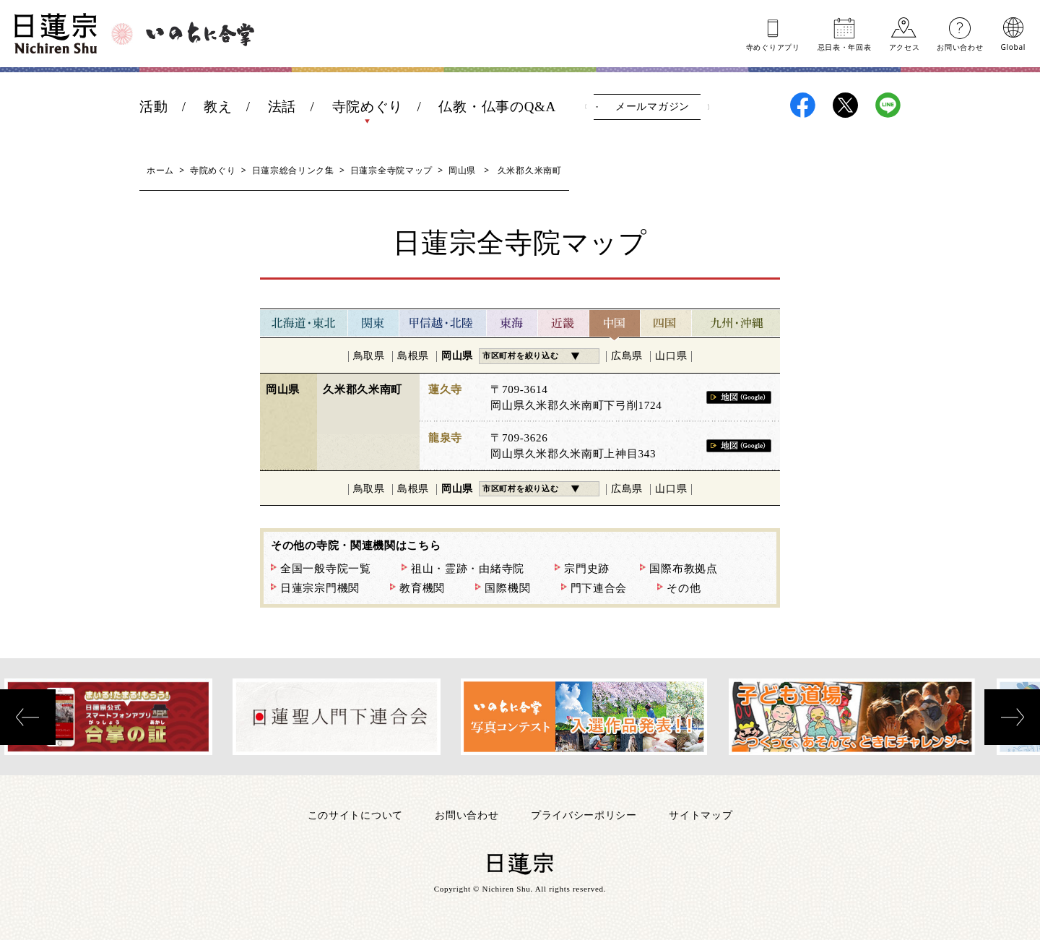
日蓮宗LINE (888, 105)
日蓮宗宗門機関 (320, 588)
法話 (282, 106)
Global (1013, 46)
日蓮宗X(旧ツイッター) (845, 105)
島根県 (413, 355)
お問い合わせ (960, 46)
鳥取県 (369, 355)
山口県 (671, 355)
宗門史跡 (587, 568)
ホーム (160, 170)
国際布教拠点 (683, 568)
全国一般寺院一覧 (325, 568)
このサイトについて (355, 815)
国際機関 (507, 588)
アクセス (904, 46)
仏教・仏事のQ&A (497, 106)
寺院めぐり (368, 106)
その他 (684, 588)
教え (218, 106)
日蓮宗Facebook (802, 105)
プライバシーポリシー (584, 815)
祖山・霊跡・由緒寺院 (467, 568)
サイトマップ (700, 815)
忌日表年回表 (845, 46)
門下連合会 (599, 588)
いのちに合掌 (200, 34)
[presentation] (28, 717)
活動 (153, 106)
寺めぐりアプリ (773, 46)
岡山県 (462, 170)
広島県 (627, 355)
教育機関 (422, 588)
